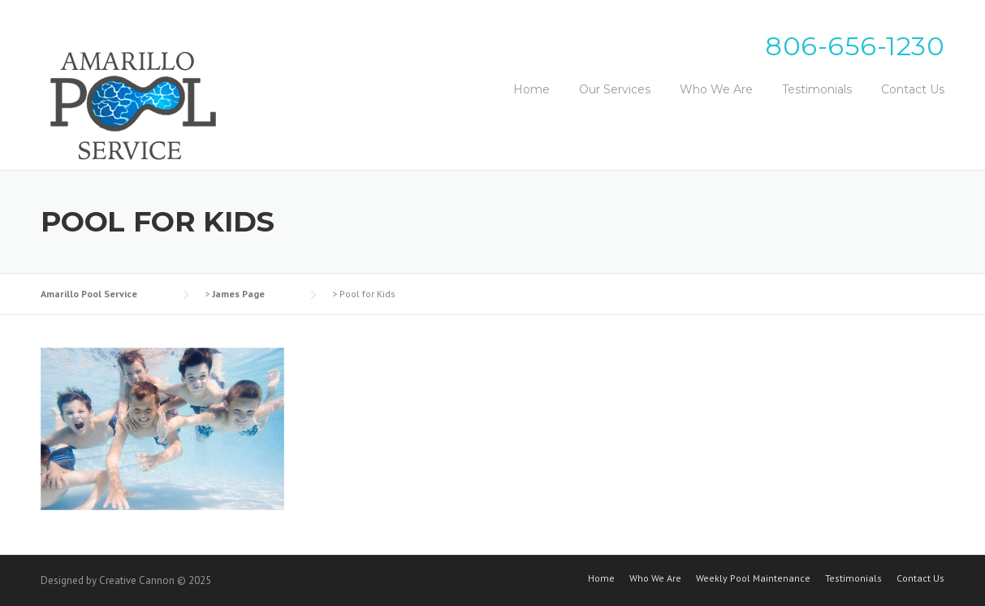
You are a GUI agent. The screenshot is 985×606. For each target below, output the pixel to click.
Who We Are (716, 89)
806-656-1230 (854, 46)
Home (531, 89)
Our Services (614, 89)
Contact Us (912, 89)
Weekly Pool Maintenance (753, 578)
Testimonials (817, 89)
